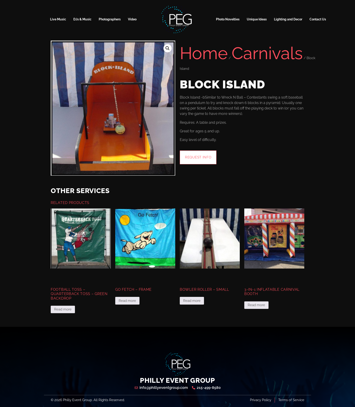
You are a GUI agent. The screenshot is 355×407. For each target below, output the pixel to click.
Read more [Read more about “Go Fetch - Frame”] (127, 301)
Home (204, 53)
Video (132, 19)
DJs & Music (82, 19)
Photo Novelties (228, 19)
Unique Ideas (257, 19)
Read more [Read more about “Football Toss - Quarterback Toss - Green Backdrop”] (63, 309)
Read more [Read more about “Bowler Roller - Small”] (192, 301)
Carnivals (267, 53)
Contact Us (317, 19)
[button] (167, 48)
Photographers (110, 19)
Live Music (58, 19)
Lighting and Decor (288, 19)
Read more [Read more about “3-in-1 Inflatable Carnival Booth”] (256, 305)
